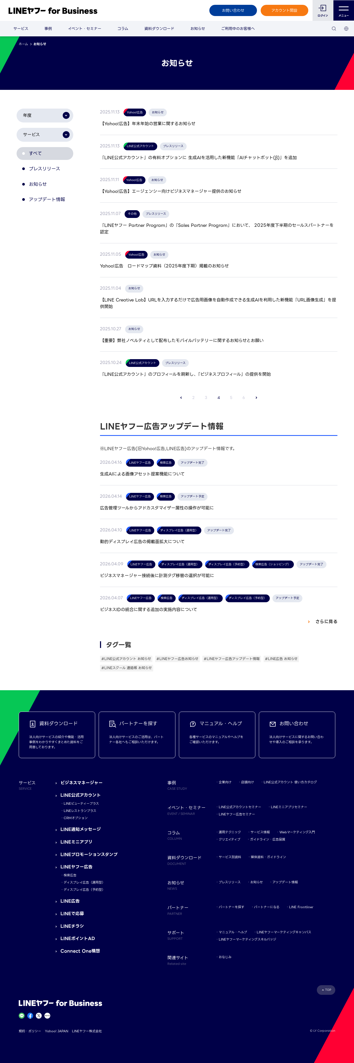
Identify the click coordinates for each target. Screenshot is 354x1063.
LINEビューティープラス (81, 803)
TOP (328, 990)
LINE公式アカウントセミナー (240, 806)
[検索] (334, 28)
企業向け (225, 782)
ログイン (323, 15)
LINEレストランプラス (80, 810)
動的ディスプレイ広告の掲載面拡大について (142, 541)
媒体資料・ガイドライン (268, 856)
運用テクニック (230, 832)
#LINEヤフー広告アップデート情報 (232, 659)
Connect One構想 (80, 951)
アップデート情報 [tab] (50, 204)
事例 (48, 29)
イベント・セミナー (84, 29)
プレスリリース (230, 882)
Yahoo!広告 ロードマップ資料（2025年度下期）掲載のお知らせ (164, 266)
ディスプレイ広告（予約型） (84, 889)
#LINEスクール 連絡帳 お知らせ (126, 668)
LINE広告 (70, 901)
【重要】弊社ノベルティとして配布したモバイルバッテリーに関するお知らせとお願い (182, 340)
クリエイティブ (229, 839)
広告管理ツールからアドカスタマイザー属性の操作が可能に (157, 508)
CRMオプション (76, 817)
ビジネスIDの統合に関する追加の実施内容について (148, 609)
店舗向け (247, 782)
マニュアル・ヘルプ (233, 932)
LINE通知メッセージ (80, 829)
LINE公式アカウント (80, 795)
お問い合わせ (233, 10)
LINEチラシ (72, 926)
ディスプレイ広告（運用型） (84, 882)
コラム (122, 29)
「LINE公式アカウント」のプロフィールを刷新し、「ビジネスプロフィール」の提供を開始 (185, 374)
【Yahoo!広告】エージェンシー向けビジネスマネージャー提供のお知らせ (170, 191)
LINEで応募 (72, 913)
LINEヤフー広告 (76, 867)
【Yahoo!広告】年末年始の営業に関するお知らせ (147, 123)
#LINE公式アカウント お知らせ (126, 659)
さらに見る (325, 621)
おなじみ (225, 957)
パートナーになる (266, 907)
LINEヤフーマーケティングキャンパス (284, 932)
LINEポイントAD (77, 938)
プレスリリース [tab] (47, 171)
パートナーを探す (231, 907)
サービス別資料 (230, 856)
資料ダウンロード (159, 29)
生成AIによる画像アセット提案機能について (142, 474)
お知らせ (197, 29)
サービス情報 (260, 832)
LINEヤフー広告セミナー (237, 814)
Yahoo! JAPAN (56, 1031)
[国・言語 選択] (346, 28)
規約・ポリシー (30, 1031)
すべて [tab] (38, 154)
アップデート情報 (285, 882)
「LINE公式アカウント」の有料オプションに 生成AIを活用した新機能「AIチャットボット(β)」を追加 (198, 157)
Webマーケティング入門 (297, 832)
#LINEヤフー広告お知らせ (177, 659)
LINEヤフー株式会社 (87, 1031)
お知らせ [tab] (40, 187)
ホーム (23, 44)
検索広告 (70, 875)
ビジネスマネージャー (81, 783)
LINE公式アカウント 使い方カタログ (290, 782)
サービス (20, 29)
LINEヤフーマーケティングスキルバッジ (247, 939)
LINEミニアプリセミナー (289, 806)
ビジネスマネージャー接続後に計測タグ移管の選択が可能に (157, 575)
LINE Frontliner (301, 907)
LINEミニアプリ (76, 842)
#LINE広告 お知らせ (281, 659)
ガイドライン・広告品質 (267, 839)
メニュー (343, 10)
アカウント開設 (284, 10)
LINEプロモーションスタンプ (89, 854)
